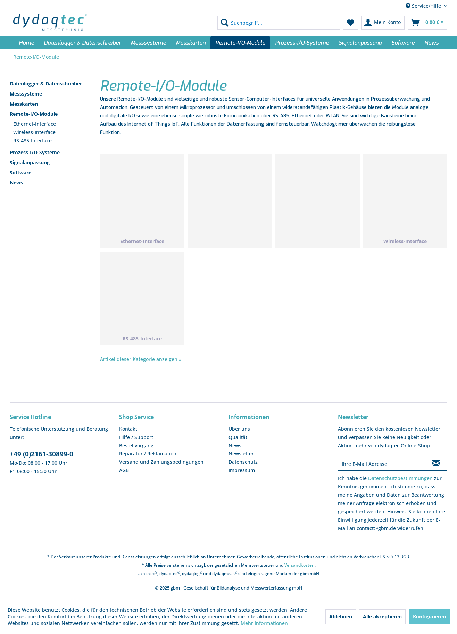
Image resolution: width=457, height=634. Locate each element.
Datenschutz (243, 462)
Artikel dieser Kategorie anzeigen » (140, 359)
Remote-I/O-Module (34, 113)
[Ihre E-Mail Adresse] (381, 463)
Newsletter (241, 453)
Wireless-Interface (34, 132)
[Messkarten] (190, 42)
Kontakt (128, 429)
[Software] (403, 42)
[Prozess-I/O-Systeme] (302, 42)
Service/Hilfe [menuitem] (424, 5)
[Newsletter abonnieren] (436, 463)
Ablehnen (340, 616)
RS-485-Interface (32, 140)
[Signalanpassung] (360, 42)
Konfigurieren (429, 616)
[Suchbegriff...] (278, 23)
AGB (124, 470)
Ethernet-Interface (34, 124)
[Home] (26, 42)
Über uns (239, 429)
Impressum (241, 470)
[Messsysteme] (148, 42)
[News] (431, 42)
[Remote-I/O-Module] (240, 42)
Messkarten (24, 103)
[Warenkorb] (427, 23)
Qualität (237, 437)
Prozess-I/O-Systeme (35, 152)
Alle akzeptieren (382, 616)
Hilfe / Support (136, 437)
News (16, 182)
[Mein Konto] (383, 23)
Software (20, 172)
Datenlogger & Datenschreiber (46, 83)
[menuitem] (278, 23)
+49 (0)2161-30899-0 (41, 454)
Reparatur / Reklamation (147, 453)
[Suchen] (224, 23)
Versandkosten (299, 565)
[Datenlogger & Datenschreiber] (82, 42)
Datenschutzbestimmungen (400, 478)
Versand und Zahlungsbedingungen (161, 462)
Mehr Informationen (264, 623)
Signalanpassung (30, 162)
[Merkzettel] (350, 23)
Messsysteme (26, 93)
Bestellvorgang (136, 445)
